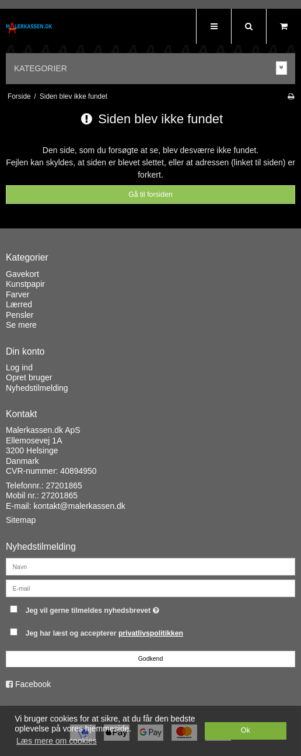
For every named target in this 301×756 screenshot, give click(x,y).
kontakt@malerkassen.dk (79, 506)
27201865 (64, 485)
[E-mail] (150, 587)
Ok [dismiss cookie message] (245, 730)
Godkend (150, 658)
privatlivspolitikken (150, 633)
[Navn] (150, 566)
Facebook (33, 684)
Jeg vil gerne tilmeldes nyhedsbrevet (122, 608)
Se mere (21, 325)
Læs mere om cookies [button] (56, 740)
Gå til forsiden (150, 194)
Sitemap (21, 520)
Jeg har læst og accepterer (104, 633)
